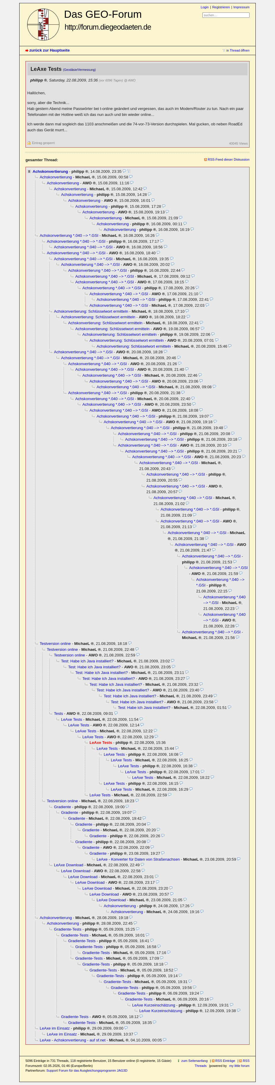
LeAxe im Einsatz (55, 1028)
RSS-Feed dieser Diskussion (229, 159)
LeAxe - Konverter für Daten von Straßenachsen (138, 859)
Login (205, 7)
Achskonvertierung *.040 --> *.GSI (69, 235)
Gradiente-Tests (67, 929)
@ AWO (129, 80)
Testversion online (55, 643)
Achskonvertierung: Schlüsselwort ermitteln (91, 311)
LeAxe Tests (71, 719)
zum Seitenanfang (194, 1060)
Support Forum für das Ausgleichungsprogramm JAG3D (86, 1070)
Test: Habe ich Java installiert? (87, 661)
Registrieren (221, 7)
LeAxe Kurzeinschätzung (153, 1005)
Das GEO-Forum (107, 19)
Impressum (241, 7)
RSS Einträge (225, 1060)
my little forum (239, 1066)
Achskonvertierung (50, 171)
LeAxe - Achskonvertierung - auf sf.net (72, 1040)
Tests (58, 713)
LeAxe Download (68, 865)
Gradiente (62, 807)
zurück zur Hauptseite (49, 50)
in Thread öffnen (238, 50)
